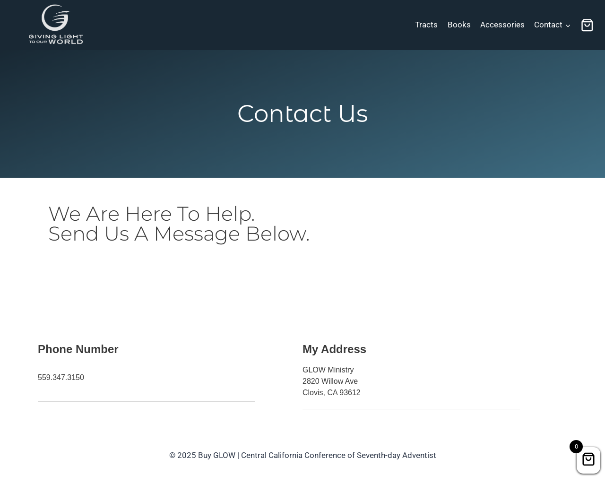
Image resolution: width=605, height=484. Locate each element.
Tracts (426, 24)
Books (459, 24)
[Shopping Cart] (587, 25)
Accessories (502, 24)
